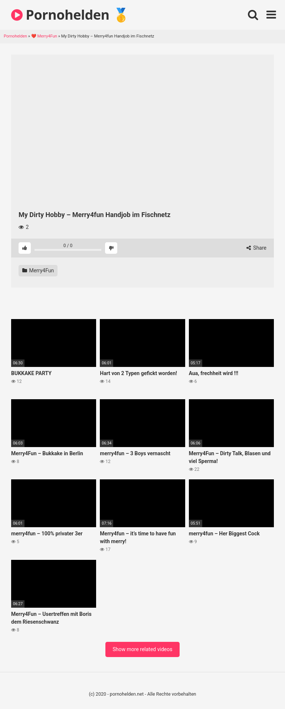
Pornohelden (15, 36)
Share (256, 248)
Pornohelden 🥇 (70, 15)
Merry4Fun (38, 270)
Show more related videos (143, 649)
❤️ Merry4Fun (44, 36)
